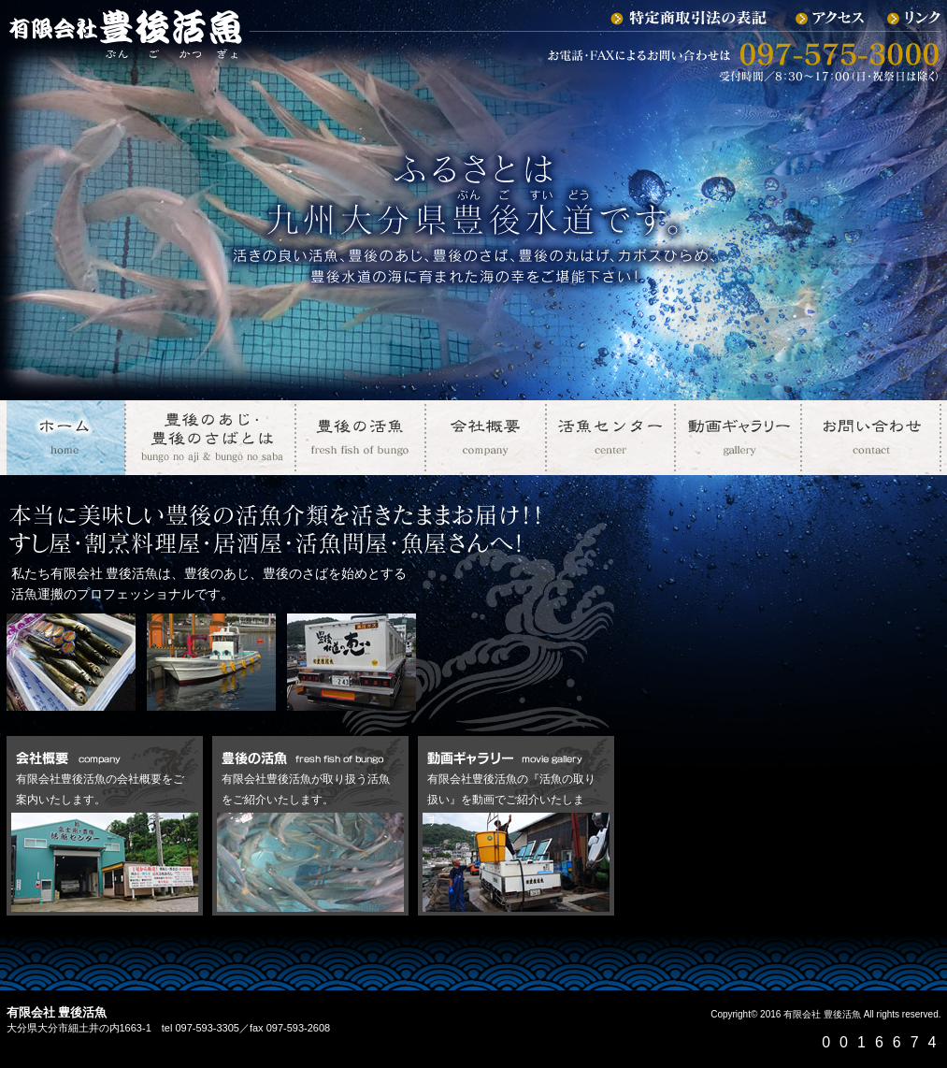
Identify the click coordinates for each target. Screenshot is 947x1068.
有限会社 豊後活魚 (822, 1014)
